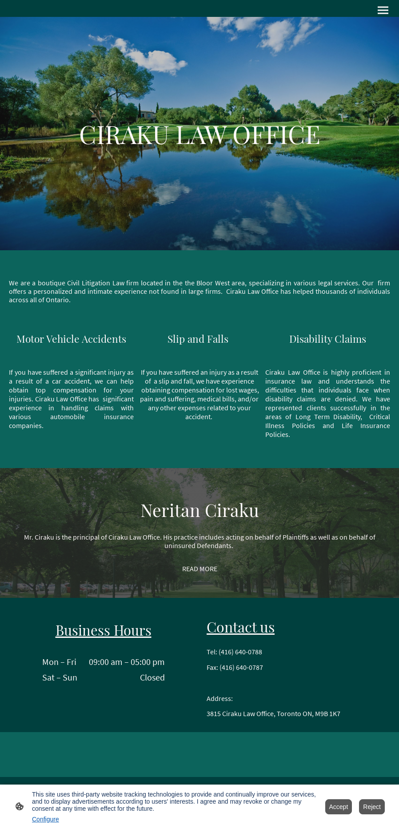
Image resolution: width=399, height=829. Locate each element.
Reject (372, 806)
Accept (338, 806)
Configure (45, 819)
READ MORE (199, 569)
